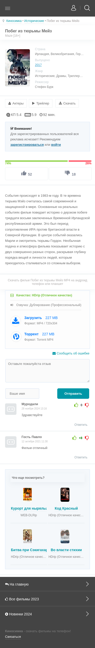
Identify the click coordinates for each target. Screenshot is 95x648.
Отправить (73, 393)
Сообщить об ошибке (70, 353)
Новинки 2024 (47, 613)
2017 (38, 65)
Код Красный (66, 508)
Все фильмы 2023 (47, 598)
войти (56, 145)
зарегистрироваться (27, 145)
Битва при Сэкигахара (30, 550)
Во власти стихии (66, 550)
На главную (47, 584)
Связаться (13, 637)
